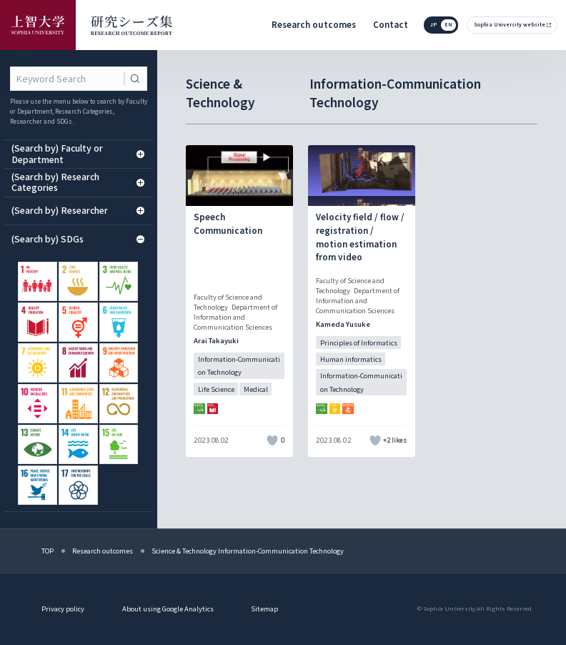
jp (433, 24)
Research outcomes (314, 24)
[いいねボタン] (272, 441)
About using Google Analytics (168, 609)
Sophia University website (509, 24)
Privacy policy (62, 609)
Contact (390, 24)
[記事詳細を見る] (239, 301)
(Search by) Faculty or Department (78, 153)
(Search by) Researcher (78, 210)
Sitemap (264, 609)
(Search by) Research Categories (78, 182)
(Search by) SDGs (78, 238)
